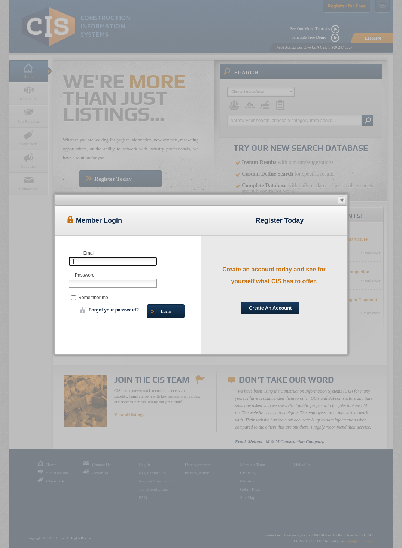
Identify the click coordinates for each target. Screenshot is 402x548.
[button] (341, 200)
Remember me (89, 297)
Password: (85, 275)
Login (160, 311)
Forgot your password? (109, 310)
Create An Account (270, 308)
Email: (89, 253)
